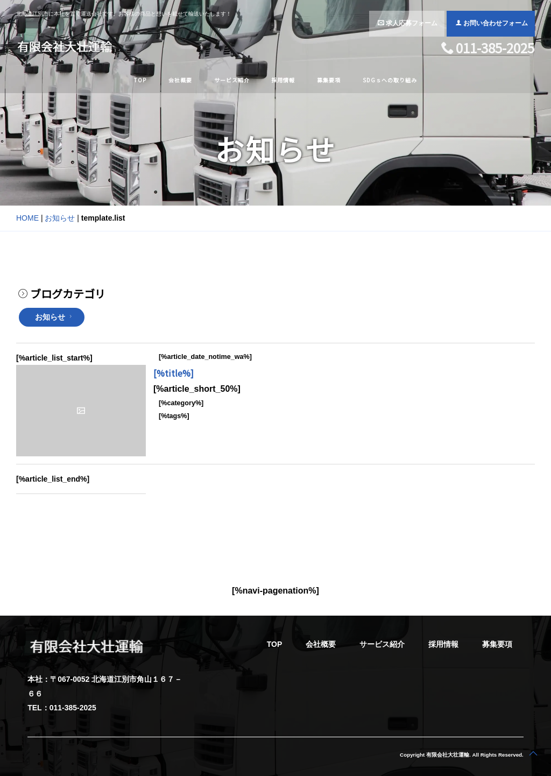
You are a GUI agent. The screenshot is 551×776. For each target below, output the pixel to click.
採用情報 (283, 80)
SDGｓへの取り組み (390, 80)
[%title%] (173, 372)
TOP (140, 80)
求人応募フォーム (407, 23)
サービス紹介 (232, 80)
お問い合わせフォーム (491, 23)
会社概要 (180, 80)
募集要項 (329, 80)
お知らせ (60, 218)
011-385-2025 (487, 49)
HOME (27, 218)
